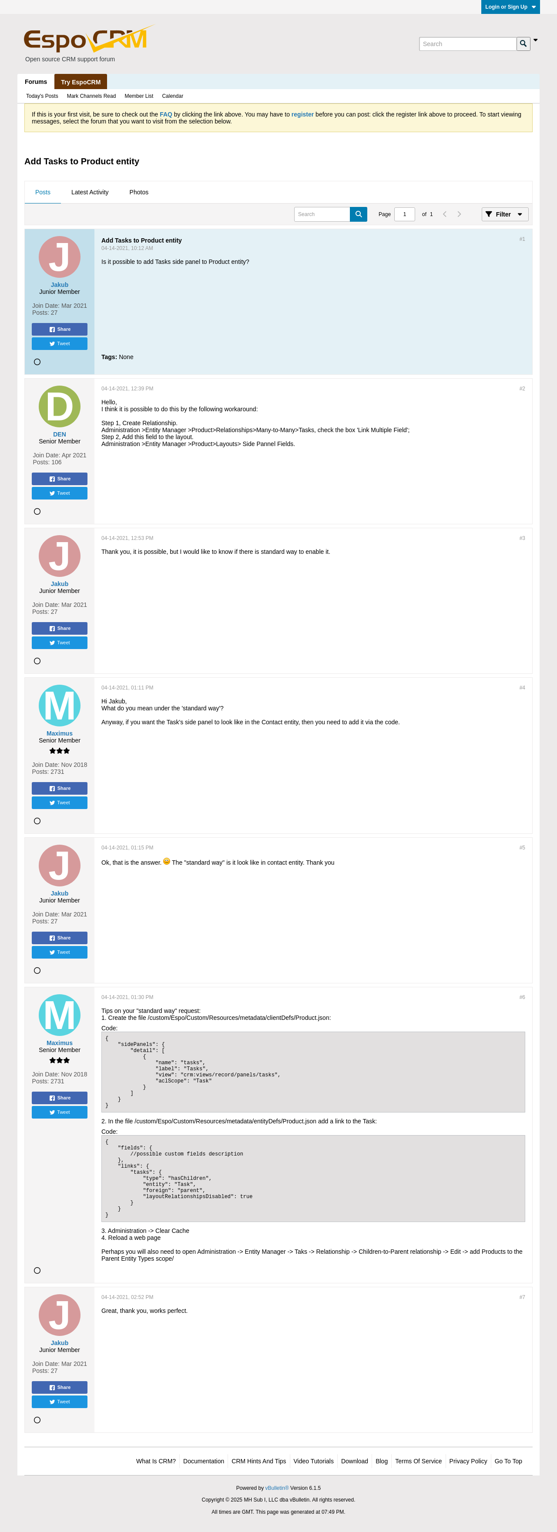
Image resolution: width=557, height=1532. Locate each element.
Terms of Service (418, 1461)
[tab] (43, 192)
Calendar (172, 96)
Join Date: (46, 305)
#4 (522, 688)
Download (354, 1461)
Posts (42, 192)
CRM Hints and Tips (259, 1461)
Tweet (59, 344)
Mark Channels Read (91, 96)
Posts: (40, 312)
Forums (36, 81)
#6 (522, 997)
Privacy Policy (468, 1461)
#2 (522, 389)
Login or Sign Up (510, 7)
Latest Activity (90, 192)
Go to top (508, 1461)
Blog (382, 1461)
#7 (522, 1297)
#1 (522, 239)
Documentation (203, 1461)
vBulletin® (277, 1488)
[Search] (468, 44)
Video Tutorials (314, 1461)
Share (60, 329)
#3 (522, 538)
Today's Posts (42, 96)
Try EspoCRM (81, 82)
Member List (138, 96)
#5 (522, 848)
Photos (139, 192)
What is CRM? (156, 1461)
